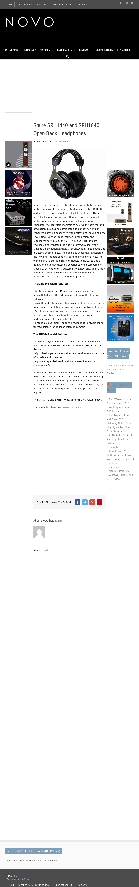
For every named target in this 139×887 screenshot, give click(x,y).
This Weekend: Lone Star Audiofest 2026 (119, 401)
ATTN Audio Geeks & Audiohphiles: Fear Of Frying (119, 439)
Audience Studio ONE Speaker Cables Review (120, 369)
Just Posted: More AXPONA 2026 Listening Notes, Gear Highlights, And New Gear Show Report (119, 423)
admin (58, 520)
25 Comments (65, 141)
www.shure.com (72, 407)
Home (54, 141)
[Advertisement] (65, 37)
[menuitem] (9, 4)
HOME (11, 885)
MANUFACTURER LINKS (63, 885)
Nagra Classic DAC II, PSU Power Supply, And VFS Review (120, 474)
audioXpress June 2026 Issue (118, 409)
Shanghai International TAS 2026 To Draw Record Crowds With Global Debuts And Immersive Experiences (120, 456)
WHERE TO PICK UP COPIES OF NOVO (34, 885)
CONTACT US (82, 885)
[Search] (67, 56)
